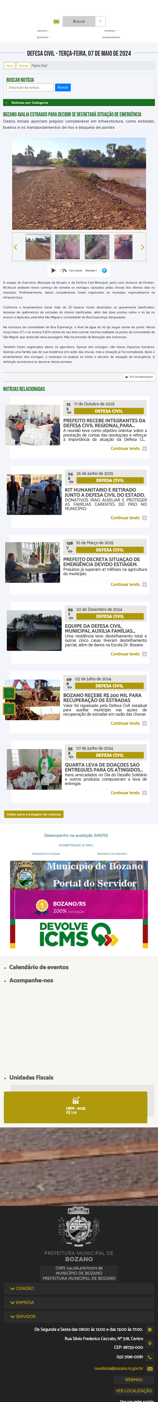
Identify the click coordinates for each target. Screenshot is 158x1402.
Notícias (23, 66)
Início (9, 66)
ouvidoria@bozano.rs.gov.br (118, 1368)
